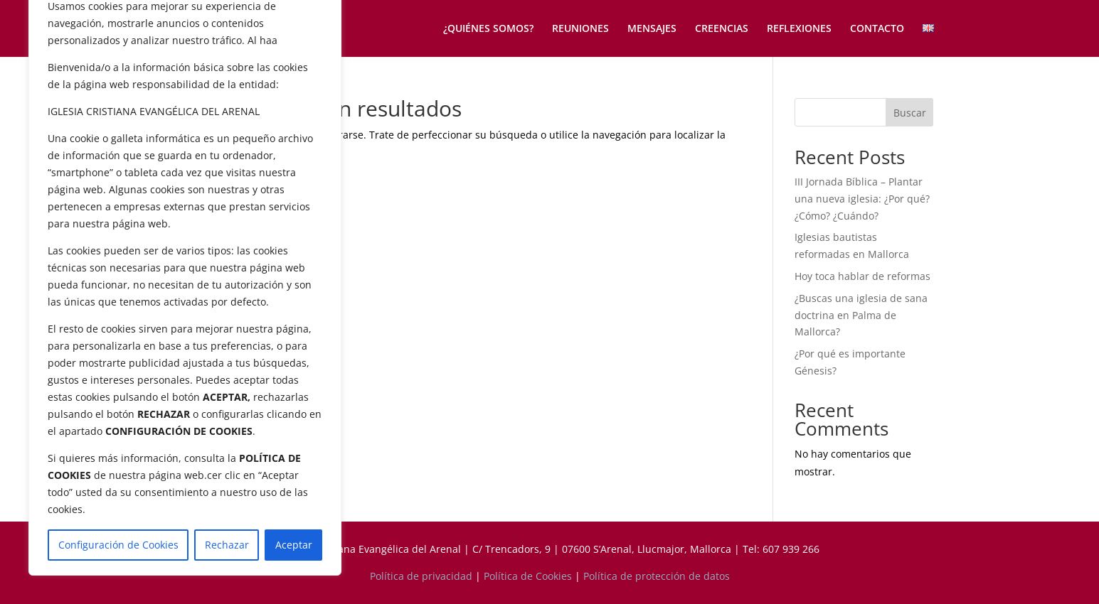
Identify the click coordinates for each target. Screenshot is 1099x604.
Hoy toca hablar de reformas (862, 276)
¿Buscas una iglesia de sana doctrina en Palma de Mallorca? (861, 315)
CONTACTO (877, 29)
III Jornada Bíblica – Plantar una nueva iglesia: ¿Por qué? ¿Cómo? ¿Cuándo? (862, 198)
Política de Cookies (528, 576)
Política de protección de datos (656, 576)
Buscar (909, 112)
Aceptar (293, 544)
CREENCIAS (721, 29)
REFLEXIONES (799, 29)
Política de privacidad (421, 576)
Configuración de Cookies (118, 544)
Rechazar (227, 544)
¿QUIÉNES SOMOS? (488, 29)
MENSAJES (651, 29)
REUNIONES (580, 29)
